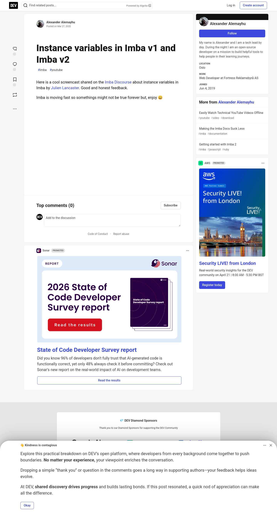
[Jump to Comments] (15, 66)
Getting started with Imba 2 (231, 147)
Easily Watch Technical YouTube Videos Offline (231, 115)
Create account (253, 5)
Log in (231, 5)
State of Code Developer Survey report (87, 349)
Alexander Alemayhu (60, 22)
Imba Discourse (118, 82)
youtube (56, 70)
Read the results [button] (109, 380)
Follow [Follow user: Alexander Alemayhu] (232, 33)
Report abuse (121, 233)
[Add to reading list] (15, 81)
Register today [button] (212, 285)
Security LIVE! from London (227, 263)
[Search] (25, 5)
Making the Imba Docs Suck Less (231, 131)
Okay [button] (27, 505)
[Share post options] (15, 109)
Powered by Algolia (138, 5)
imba (42, 70)
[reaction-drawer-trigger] (15, 51)
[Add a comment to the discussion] (112, 220)
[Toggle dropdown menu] (187, 251)
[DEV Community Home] (13, 5)
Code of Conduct (98, 233)
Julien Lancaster (65, 88)
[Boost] (15, 95)
